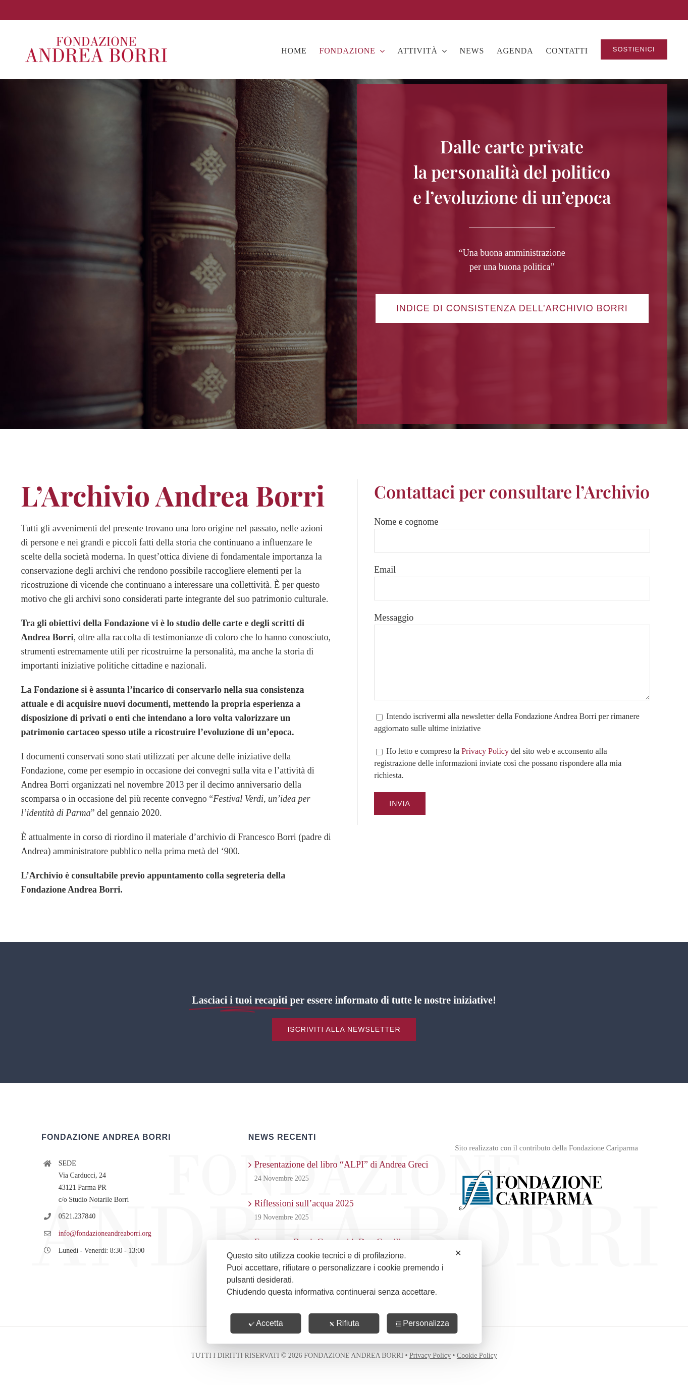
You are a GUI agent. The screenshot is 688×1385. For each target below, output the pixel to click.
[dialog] (344, 1292)
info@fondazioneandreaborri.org (105, 1233)
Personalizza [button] (422, 1323)
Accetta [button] (265, 1323)
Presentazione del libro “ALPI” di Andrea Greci (341, 1164)
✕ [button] (458, 1253)
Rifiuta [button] (344, 1323)
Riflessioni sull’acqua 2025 (304, 1203)
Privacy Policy (485, 751)
